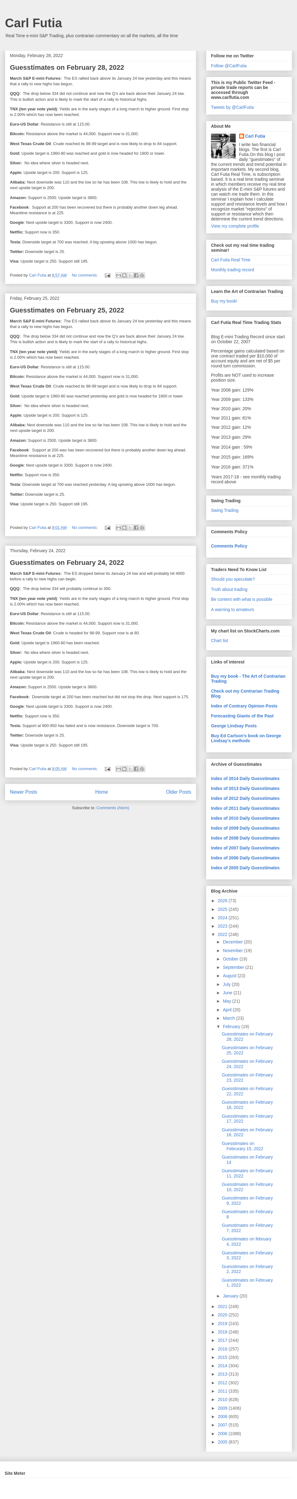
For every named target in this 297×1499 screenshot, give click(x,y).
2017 (223, 1340)
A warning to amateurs (232, 609)
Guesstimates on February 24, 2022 (67, 562)
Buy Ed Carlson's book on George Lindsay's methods (246, 738)
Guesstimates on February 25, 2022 (67, 310)
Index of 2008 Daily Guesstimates (245, 838)
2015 (223, 1357)
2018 (223, 1331)
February (232, 1026)
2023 (223, 926)
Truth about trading (229, 589)
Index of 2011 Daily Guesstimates (245, 808)
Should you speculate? (233, 579)
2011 (223, 1391)
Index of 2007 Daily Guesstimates (245, 847)
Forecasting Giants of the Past (242, 715)
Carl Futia (33, 23)
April (228, 1009)
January (231, 1295)
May (227, 1001)
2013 (223, 1374)
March (229, 1018)
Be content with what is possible (241, 599)
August (230, 975)
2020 (223, 1314)
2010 (223, 1399)
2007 (223, 1424)
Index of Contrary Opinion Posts (244, 705)
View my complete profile (235, 226)
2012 (223, 1382)
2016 (223, 1348)
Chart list (219, 640)
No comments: (85, 275)
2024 (223, 917)
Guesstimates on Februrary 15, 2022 (242, 1146)
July (227, 984)
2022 (223, 934)
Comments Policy (229, 545)
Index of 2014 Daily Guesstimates (245, 778)
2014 (223, 1365)
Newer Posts (23, 792)
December (233, 941)
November (233, 950)
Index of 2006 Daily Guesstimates (245, 857)
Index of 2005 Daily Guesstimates (245, 867)
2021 (223, 1306)
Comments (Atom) (113, 807)
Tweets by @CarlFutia (232, 107)
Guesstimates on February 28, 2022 (67, 67)
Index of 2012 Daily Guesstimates (245, 798)
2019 (223, 1323)
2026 (223, 900)
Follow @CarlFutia (229, 65)
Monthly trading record (232, 269)
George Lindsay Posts (234, 725)
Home (101, 792)
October (231, 958)
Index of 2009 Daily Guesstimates (245, 828)
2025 (223, 909)
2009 (223, 1408)
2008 (223, 1416)
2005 (223, 1441)
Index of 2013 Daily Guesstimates (245, 788)
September (234, 967)
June (228, 992)
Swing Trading (225, 510)
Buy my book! (224, 301)
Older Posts (178, 792)
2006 (223, 1433)
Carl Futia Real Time (231, 259)
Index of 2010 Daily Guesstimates (245, 818)
